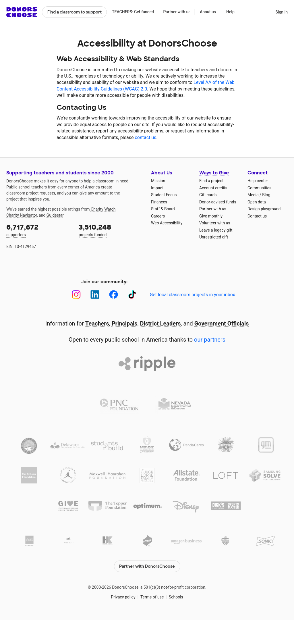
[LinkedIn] (95, 294)
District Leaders (160, 323)
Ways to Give (214, 173)
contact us (145, 137)
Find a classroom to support (74, 12)
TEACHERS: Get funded (133, 11)
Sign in (281, 12)
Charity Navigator (21, 215)
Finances (159, 202)
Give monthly (211, 216)
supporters (38, 229)
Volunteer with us (214, 223)
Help (230, 11)
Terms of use (152, 597)
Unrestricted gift (213, 237)
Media (253, 194)
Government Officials (221, 323)
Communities (259, 188)
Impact (157, 188)
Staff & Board (163, 209)
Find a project (211, 180)
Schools (176, 597)
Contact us (257, 216)
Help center (257, 180)
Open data (256, 202)
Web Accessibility (166, 223)
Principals (125, 323)
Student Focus (164, 194)
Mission (158, 180)
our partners (209, 339)
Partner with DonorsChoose (147, 566)
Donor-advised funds (217, 202)
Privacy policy (123, 597)
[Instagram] (76, 294)
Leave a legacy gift (216, 230)
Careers (158, 216)
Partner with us (177, 11)
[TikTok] (132, 294)
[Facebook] (113, 294)
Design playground (264, 209)
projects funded (111, 229)
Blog (266, 194)
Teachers (97, 323)
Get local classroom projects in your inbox (192, 294)
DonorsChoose (21, 12)
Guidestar (55, 215)
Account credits (213, 188)
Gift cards (208, 194)
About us (208, 11)
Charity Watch (103, 209)
